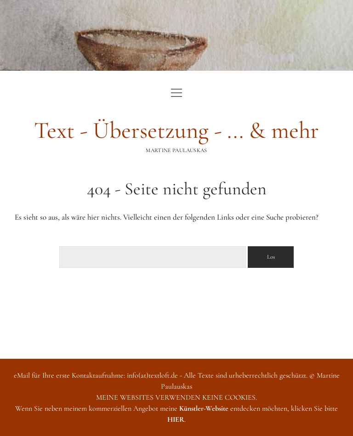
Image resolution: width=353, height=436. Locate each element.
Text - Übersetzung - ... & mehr (176, 130)
